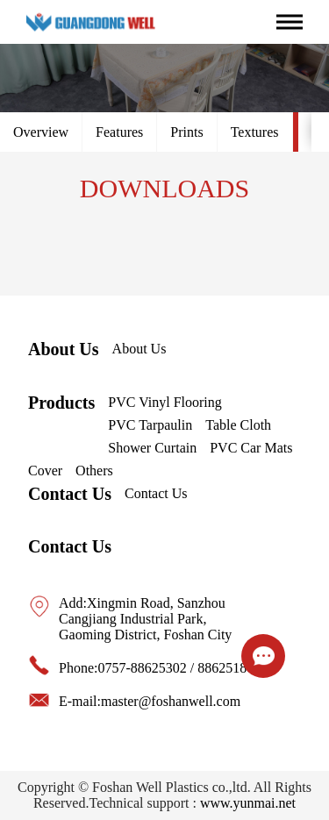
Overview (40, 132)
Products (61, 402)
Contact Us (69, 493)
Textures (255, 132)
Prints (186, 132)
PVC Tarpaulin (150, 424)
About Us (63, 349)
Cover (45, 470)
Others (94, 470)
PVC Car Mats (251, 447)
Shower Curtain (152, 447)
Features (119, 132)
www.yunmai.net (248, 802)
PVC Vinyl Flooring (164, 402)
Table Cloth (238, 424)
